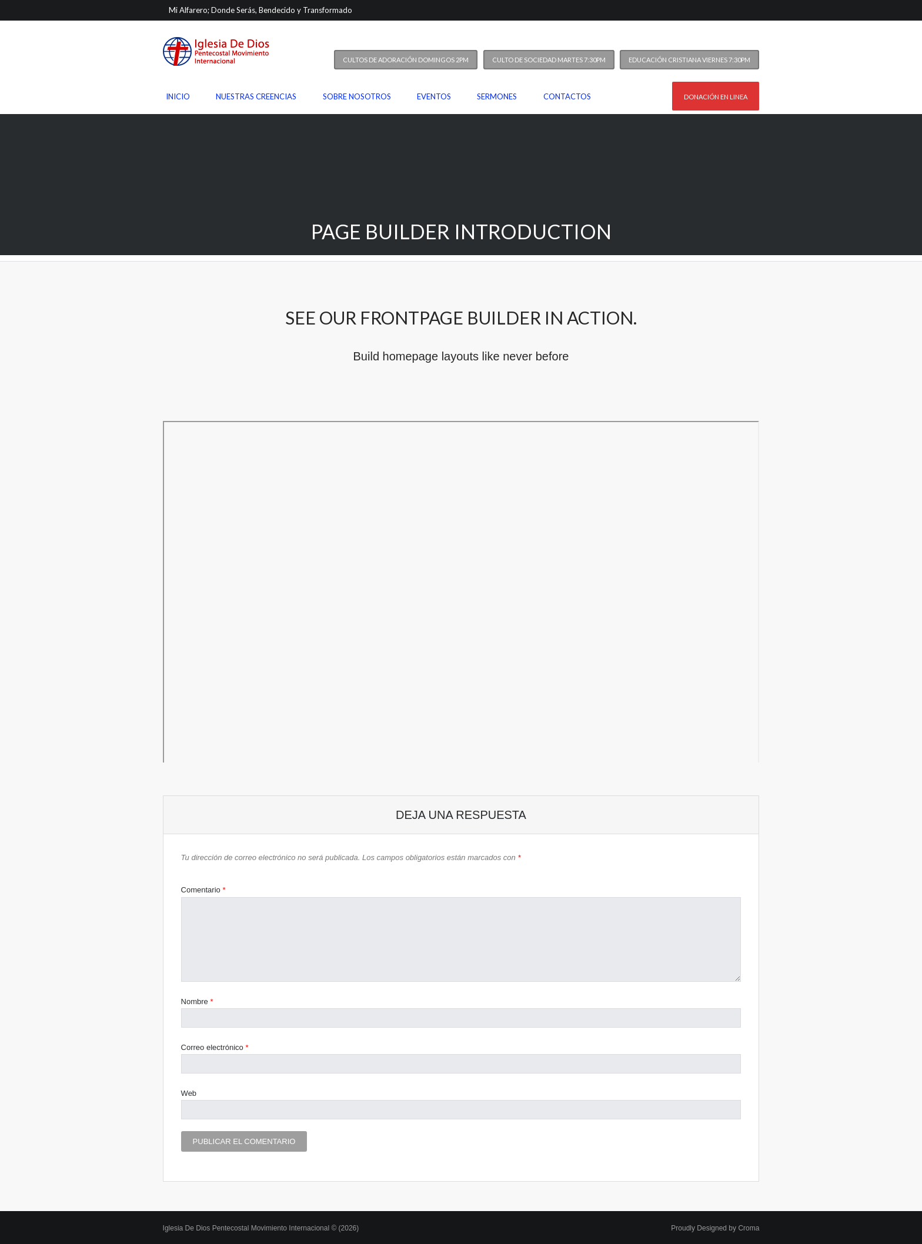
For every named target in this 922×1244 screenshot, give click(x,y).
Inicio (178, 96)
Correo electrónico (215, 1047)
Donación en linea (715, 97)
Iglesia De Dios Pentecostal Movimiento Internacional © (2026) (261, 1228)
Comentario (203, 889)
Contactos (567, 96)
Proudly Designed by (715, 1228)
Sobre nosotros (357, 96)
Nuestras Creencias (256, 96)
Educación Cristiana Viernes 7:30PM (689, 59)
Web (189, 1093)
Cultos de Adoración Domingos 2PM (406, 59)
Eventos (434, 96)
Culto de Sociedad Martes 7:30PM (549, 59)
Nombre (197, 1001)
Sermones (497, 96)
